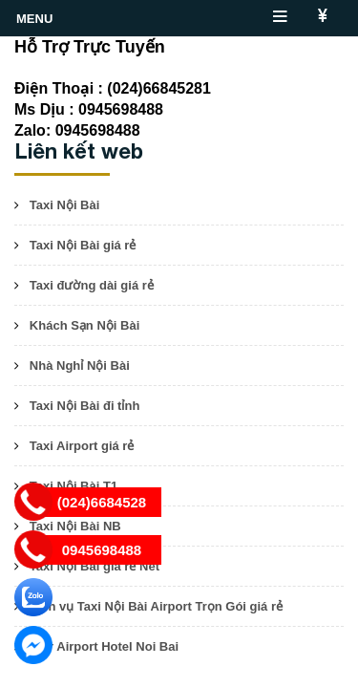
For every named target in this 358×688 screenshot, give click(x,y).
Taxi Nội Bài (65, 205)
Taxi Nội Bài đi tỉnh (85, 405)
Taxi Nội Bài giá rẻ (83, 245)
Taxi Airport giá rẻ (82, 446)
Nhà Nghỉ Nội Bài (80, 365)
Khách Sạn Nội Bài (84, 325)
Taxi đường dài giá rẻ (92, 285)
